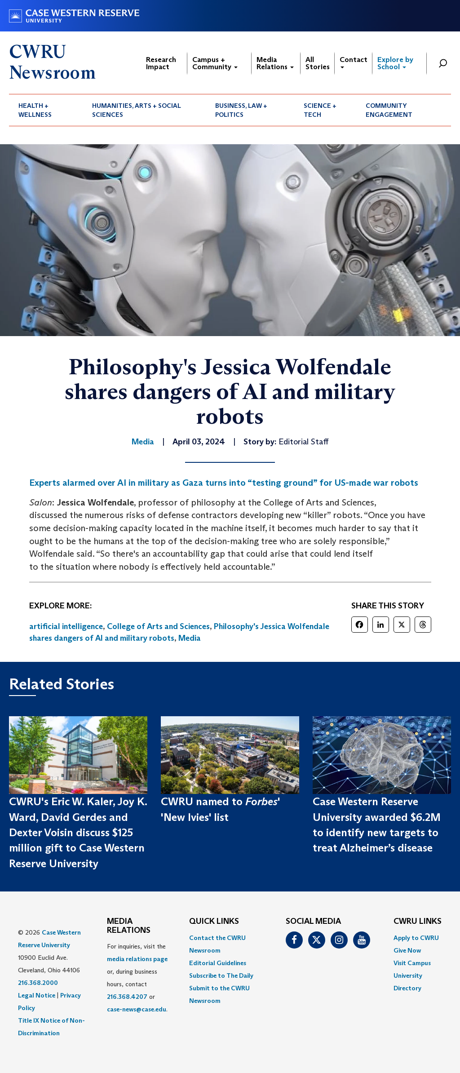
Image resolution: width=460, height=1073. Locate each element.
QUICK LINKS (214, 921)
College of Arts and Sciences (158, 626)
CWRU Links (418, 921)
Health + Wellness (35, 110)
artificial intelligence (66, 626)
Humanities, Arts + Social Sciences (136, 110)
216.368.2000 (38, 983)
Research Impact (161, 63)
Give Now (407, 950)
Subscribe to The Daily (221, 975)
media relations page (137, 959)
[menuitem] (46, 110)
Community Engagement (389, 110)
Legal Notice (36, 995)
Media (189, 638)
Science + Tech (320, 110)
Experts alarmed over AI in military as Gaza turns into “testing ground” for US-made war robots (223, 482)
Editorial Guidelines (217, 963)
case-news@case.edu (136, 1009)
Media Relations (275, 63)
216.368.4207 (127, 997)
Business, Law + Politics (241, 110)
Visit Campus (412, 963)
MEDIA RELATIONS (128, 926)
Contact (353, 61)
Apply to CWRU (416, 938)
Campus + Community (215, 63)
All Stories (317, 63)
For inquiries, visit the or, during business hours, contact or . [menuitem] (137, 977)
